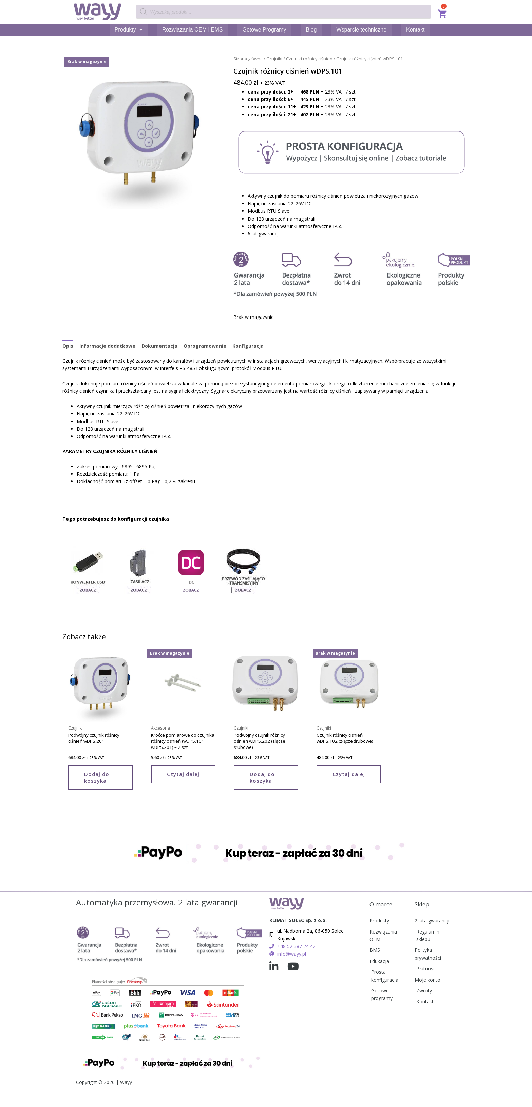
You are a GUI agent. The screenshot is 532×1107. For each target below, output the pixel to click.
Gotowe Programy (264, 30)
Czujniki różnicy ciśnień (309, 59)
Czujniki (274, 59)
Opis (67, 345)
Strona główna (248, 59)
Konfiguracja (248, 345)
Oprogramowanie (205, 345)
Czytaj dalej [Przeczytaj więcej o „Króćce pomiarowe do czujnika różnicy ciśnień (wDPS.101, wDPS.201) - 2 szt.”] (183, 774)
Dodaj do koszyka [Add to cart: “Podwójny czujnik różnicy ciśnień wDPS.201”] (96, 778)
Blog (311, 30)
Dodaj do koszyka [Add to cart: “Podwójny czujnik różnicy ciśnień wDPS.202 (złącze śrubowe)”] (262, 778)
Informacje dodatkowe (107, 345)
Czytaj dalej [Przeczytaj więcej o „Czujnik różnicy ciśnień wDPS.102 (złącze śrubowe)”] (348, 774)
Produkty (128, 30)
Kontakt (415, 30)
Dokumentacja (159, 345)
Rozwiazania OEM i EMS (192, 30)
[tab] (67, 346)
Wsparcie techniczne (361, 30)
